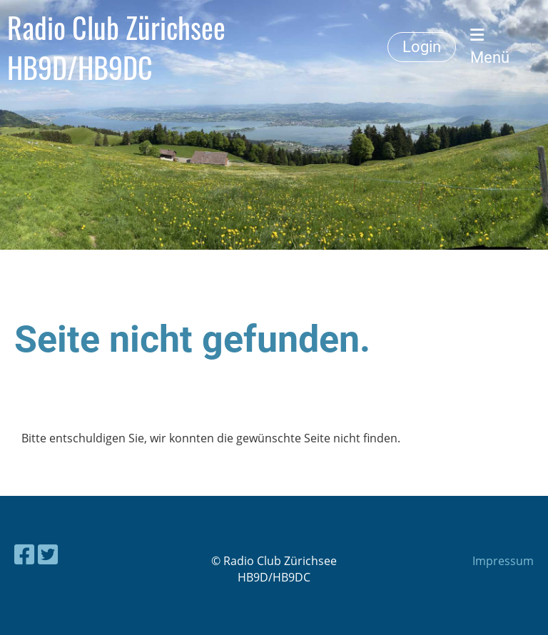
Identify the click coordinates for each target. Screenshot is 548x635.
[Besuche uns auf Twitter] (48, 554)
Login (421, 47)
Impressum (503, 561)
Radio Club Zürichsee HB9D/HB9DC (116, 47)
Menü (489, 46)
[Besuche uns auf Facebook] (24, 554)
